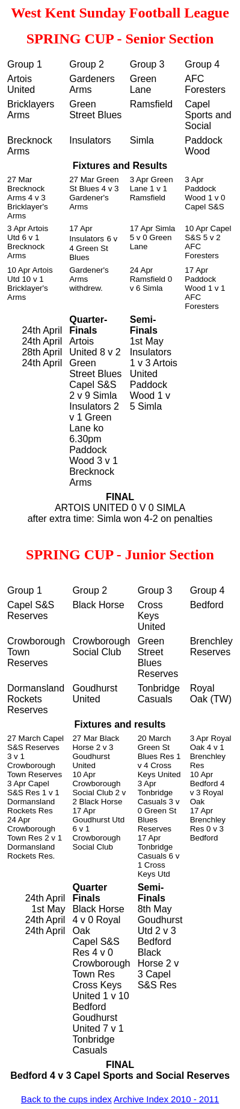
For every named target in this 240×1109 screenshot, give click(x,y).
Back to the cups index (66, 1099)
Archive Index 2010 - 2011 (166, 1099)
